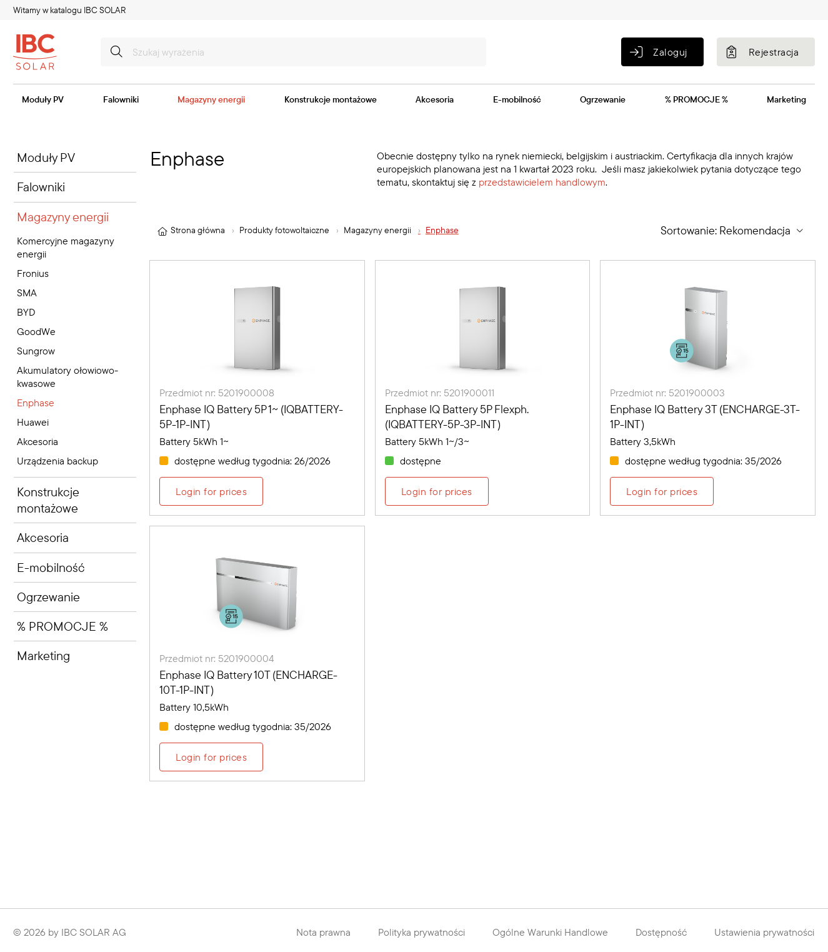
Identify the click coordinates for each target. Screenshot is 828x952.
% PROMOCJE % (696, 99)
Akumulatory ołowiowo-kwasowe (67, 376)
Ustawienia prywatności (764, 932)
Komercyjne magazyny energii (65, 247)
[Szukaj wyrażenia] (293, 52)
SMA (27, 292)
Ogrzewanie (603, 99)
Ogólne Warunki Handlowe (550, 932)
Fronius (33, 273)
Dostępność (661, 932)
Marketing (786, 99)
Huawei (33, 422)
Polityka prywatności (421, 932)
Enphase (35, 402)
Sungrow (36, 350)
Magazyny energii (211, 99)
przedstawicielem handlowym (542, 182)
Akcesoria (435, 99)
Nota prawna (323, 932)
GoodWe (36, 331)
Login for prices (211, 491)
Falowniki (121, 99)
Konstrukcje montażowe (330, 99)
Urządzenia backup (57, 460)
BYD (26, 312)
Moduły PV (43, 99)
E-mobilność (517, 99)
